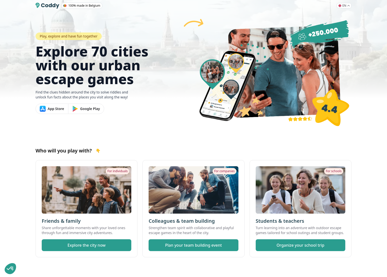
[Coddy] (47, 6)
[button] (10, 269)
